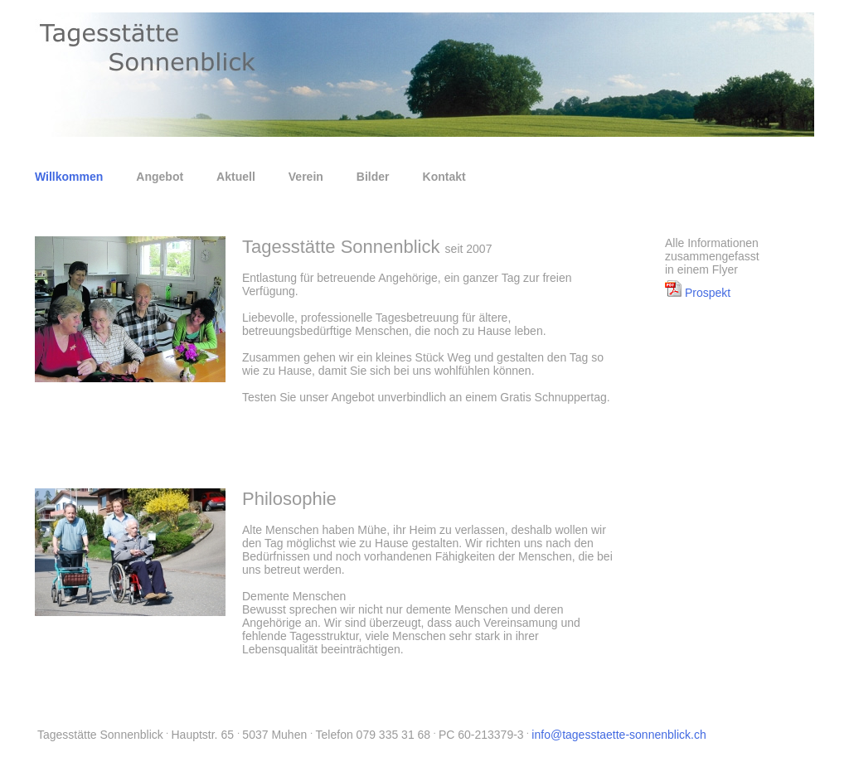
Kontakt (444, 176)
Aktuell (235, 176)
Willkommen (69, 176)
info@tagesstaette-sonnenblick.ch (618, 734)
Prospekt (697, 292)
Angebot (159, 176)
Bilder (373, 176)
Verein (306, 176)
